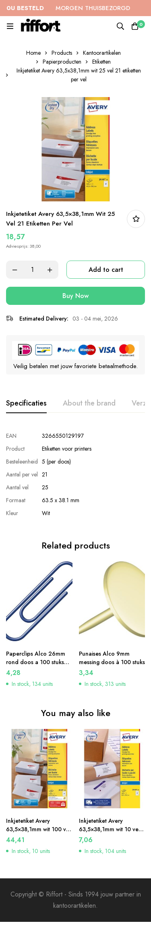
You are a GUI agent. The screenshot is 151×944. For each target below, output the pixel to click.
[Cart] (135, 26)
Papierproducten (62, 62)
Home (33, 53)
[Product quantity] (32, 270)
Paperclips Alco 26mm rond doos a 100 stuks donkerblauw (35, 662)
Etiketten (101, 62)
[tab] (26, 403)
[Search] (120, 26)
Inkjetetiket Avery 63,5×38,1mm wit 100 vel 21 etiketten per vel (38, 829)
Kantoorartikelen (102, 53)
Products (62, 53)
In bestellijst (136, 219)
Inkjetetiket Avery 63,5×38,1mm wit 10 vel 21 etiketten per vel (109, 829)
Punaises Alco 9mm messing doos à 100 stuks (112, 658)
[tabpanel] (75, 474)
